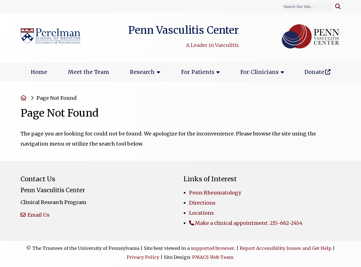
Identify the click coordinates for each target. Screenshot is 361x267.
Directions (202, 203)
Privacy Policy (143, 257)
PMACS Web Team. (213, 257)
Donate (314, 72)
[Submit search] (338, 6)
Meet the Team (88, 72)
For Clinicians (259, 72)
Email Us (37, 215)
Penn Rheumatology (215, 192)
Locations (201, 213)
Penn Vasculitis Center (183, 30)
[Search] (307, 6)
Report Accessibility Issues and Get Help (286, 248)
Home (39, 72)
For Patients (197, 72)
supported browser (212, 248)
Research (142, 72)
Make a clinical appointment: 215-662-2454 (249, 223)
